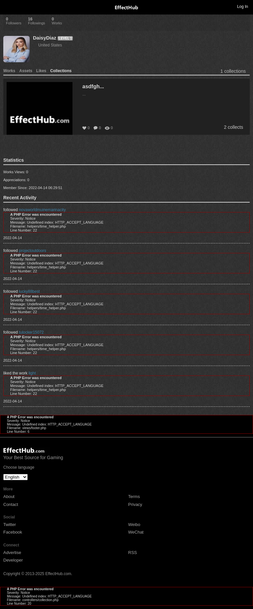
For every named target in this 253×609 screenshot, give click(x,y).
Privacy (135, 504)
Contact (10, 504)
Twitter (9, 524)
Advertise (12, 552)
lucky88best (29, 291)
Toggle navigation (8, 6)
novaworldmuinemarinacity (42, 210)
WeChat (136, 532)
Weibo (134, 524)
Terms (134, 496)
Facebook (12, 532)
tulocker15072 (31, 332)
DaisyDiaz (44, 38)
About (8, 496)
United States (50, 45)
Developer (13, 560)
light (32, 373)
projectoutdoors (32, 250)
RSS (132, 552)
